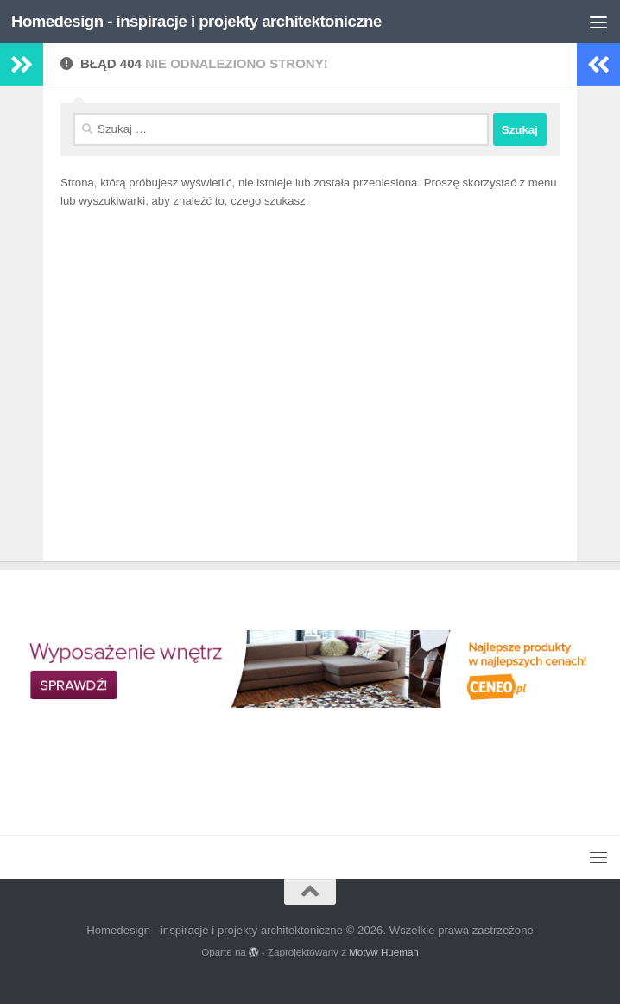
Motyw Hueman (384, 951)
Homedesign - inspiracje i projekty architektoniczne (196, 21)
